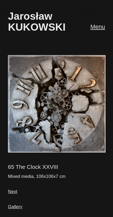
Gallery (15, 206)
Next (12, 191)
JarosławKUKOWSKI (37, 21)
